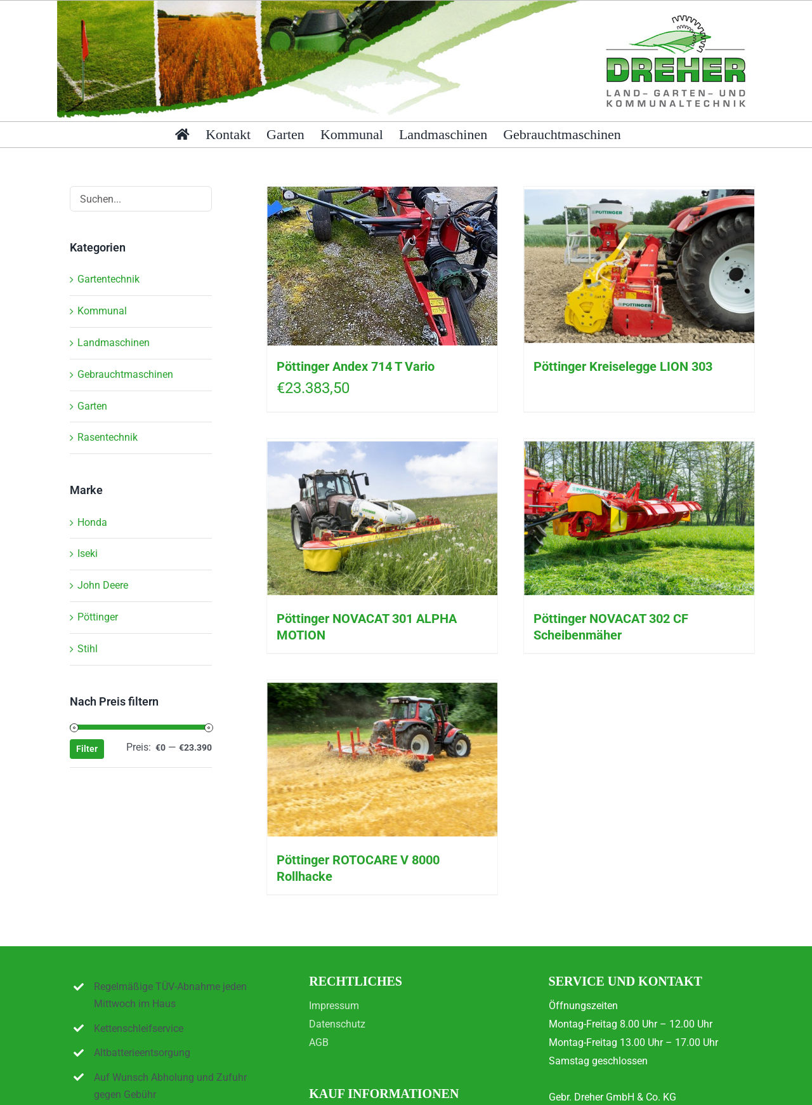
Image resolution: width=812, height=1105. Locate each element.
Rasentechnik (107, 437)
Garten (92, 406)
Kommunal (102, 311)
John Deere (102, 585)
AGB (319, 1042)
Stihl (87, 649)
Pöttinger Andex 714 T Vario (356, 366)
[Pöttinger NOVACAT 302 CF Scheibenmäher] (639, 518)
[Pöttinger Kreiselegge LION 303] (639, 266)
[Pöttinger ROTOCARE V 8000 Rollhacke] (382, 759)
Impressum (334, 1006)
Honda (92, 522)
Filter (87, 749)
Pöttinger (97, 617)
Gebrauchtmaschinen (125, 374)
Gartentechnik (108, 279)
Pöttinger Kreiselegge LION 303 (623, 366)
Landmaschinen (113, 343)
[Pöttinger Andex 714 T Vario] (382, 266)
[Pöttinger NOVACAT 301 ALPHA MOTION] (382, 518)
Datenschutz (337, 1024)
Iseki (87, 553)
